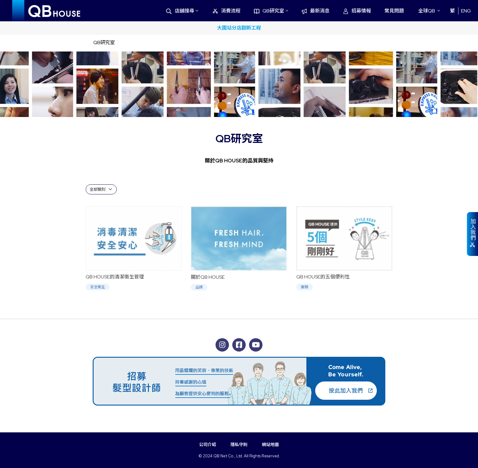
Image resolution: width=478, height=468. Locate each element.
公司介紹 (207, 444)
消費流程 (226, 11)
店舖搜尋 (180, 11)
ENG (466, 11)
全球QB (426, 11)
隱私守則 (239, 444)
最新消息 (315, 11)
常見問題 (394, 11)
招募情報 (357, 11)
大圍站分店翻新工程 (239, 28)
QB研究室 (269, 11)
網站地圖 (270, 444)
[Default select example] (101, 189)
